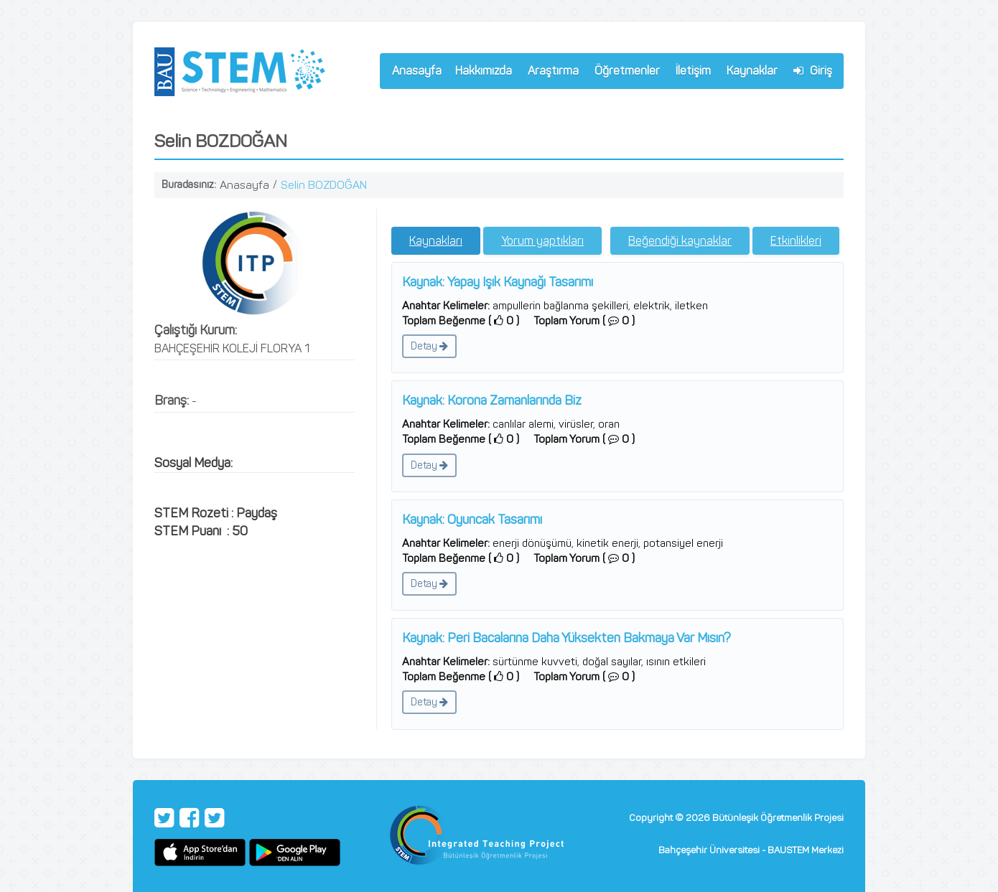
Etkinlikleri (795, 241)
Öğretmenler (624, 73)
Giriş (812, 71)
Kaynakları (435, 241)
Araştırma (550, 73)
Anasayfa (417, 71)
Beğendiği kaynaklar (680, 241)
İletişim (693, 71)
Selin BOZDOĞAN (324, 185)
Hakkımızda (480, 73)
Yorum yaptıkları (542, 241)
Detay (429, 346)
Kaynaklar (752, 71)
